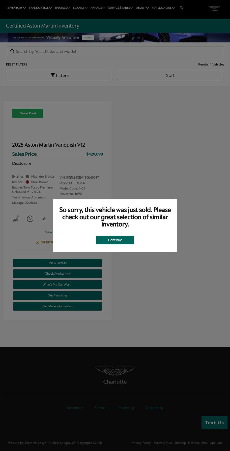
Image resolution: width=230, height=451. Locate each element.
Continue (115, 240)
